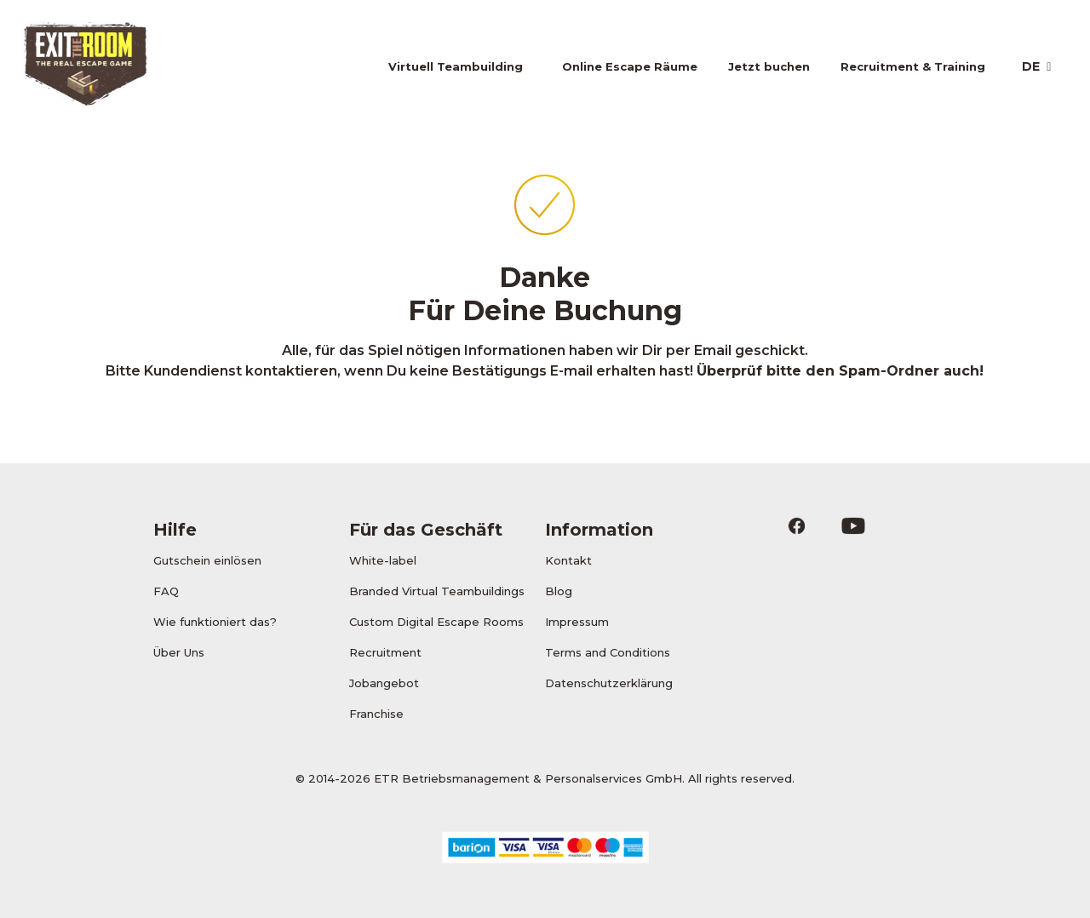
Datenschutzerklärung (609, 683)
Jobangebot (384, 683)
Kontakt (568, 560)
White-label (382, 560)
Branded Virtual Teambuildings (437, 591)
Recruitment (385, 652)
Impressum (577, 621)
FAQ (166, 591)
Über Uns (178, 652)
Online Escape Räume (629, 66)
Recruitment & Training (912, 66)
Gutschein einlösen (207, 560)
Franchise (376, 713)
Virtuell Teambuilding (455, 66)
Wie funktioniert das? (215, 621)
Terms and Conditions (607, 652)
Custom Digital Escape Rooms (436, 621)
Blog (558, 591)
